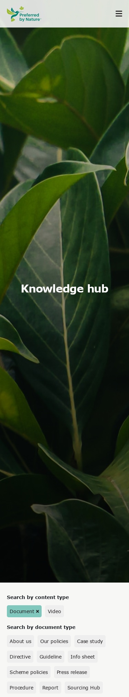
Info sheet (83, 657)
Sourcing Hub (83, 687)
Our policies (54, 641)
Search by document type (41, 627)
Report (50, 687)
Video (54, 611)
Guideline (51, 657)
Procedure (21, 687)
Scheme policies (29, 672)
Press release (72, 672)
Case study (90, 641)
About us (20, 641)
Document (22, 611)
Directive (20, 657)
